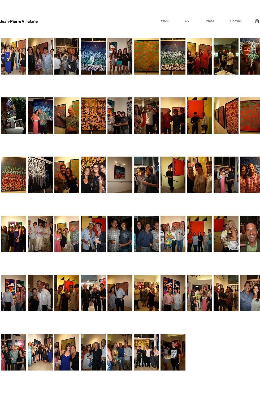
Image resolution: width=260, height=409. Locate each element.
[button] (13, 67)
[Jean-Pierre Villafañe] (19, 21)
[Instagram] (256, 21)
